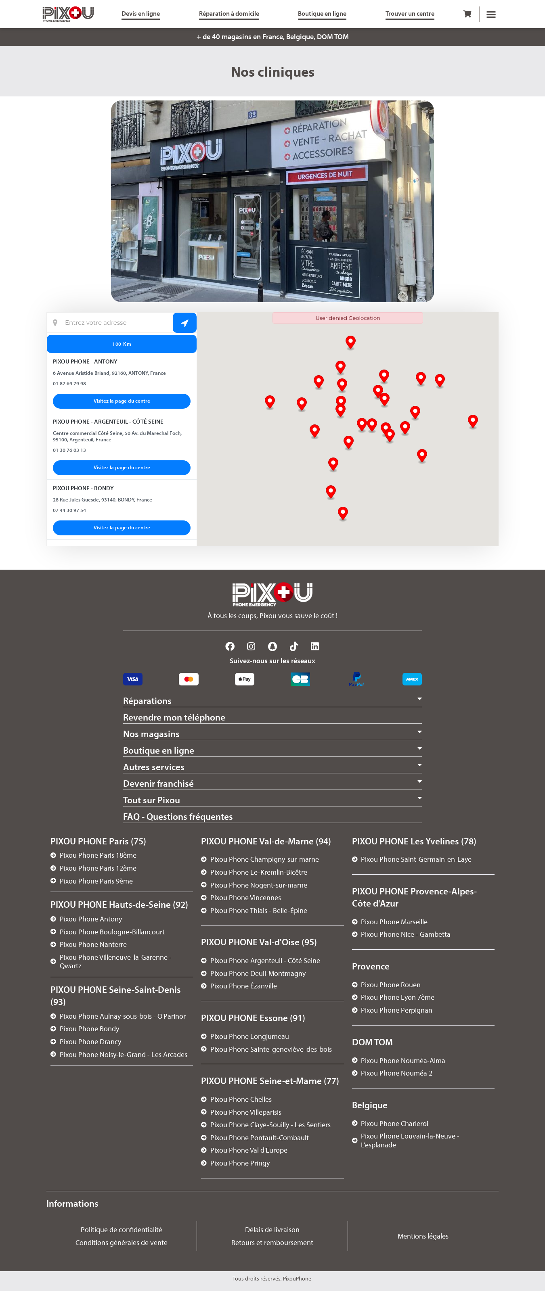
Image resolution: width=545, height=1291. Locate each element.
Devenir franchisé (158, 783)
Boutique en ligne (158, 750)
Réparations (147, 700)
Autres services (153, 767)
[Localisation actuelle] (122, 323)
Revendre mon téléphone (174, 717)
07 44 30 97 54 (69, 510)
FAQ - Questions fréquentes (178, 816)
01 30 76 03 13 (69, 450)
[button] (491, 14)
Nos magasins (151, 734)
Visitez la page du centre (122, 400)
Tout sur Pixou (151, 800)
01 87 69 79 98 (69, 383)
